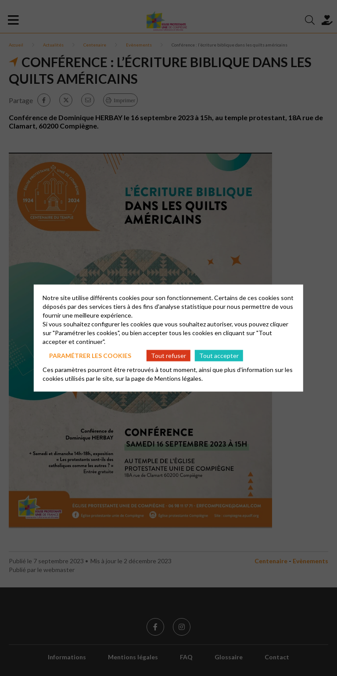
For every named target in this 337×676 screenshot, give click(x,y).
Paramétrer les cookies (90, 355)
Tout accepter (219, 355)
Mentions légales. (178, 378)
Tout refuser (168, 355)
